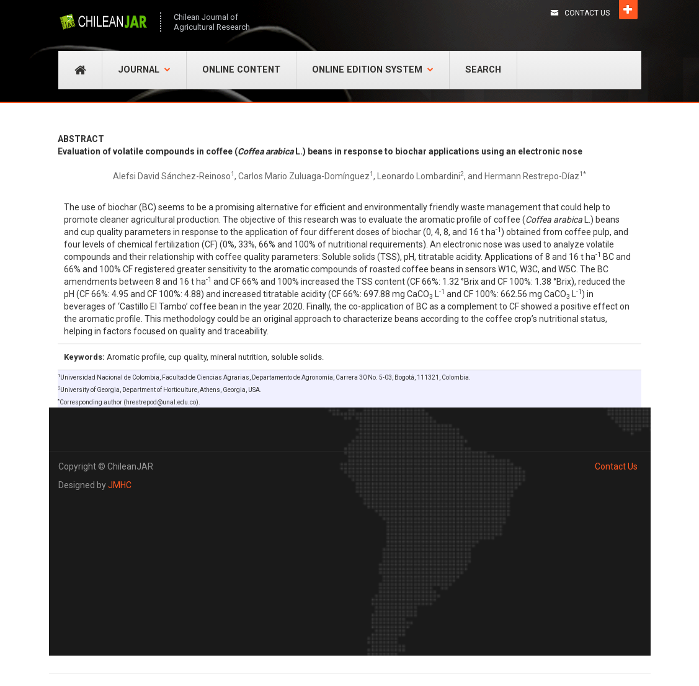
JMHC (119, 485)
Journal (144, 70)
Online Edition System (373, 70)
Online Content (241, 70)
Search (483, 70)
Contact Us (587, 13)
